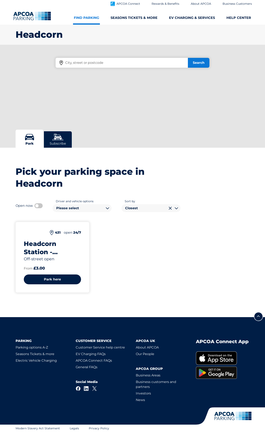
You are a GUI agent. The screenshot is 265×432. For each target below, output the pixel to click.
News (140, 400)
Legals (74, 428)
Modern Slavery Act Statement (38, 428)
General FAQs (86, 367)
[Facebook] (78, 388)
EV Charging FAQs (91, 354)
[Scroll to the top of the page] (258, 316)
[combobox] (82, 208)
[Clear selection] (170, 208)
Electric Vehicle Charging (36, 360)
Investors (143, 393)
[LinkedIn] (86, 388)
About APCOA (147, 347)
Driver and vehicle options (75, 201)
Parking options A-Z (32, 347)
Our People (145, 354)
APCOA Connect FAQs (94, 360)
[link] (222, 358)
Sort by (130, 201)
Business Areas (148, 375)
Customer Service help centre (100, 347)
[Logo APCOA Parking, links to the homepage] (32, 16)
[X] (94, 388)
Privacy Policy (99, 428)
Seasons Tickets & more (35, 354)
